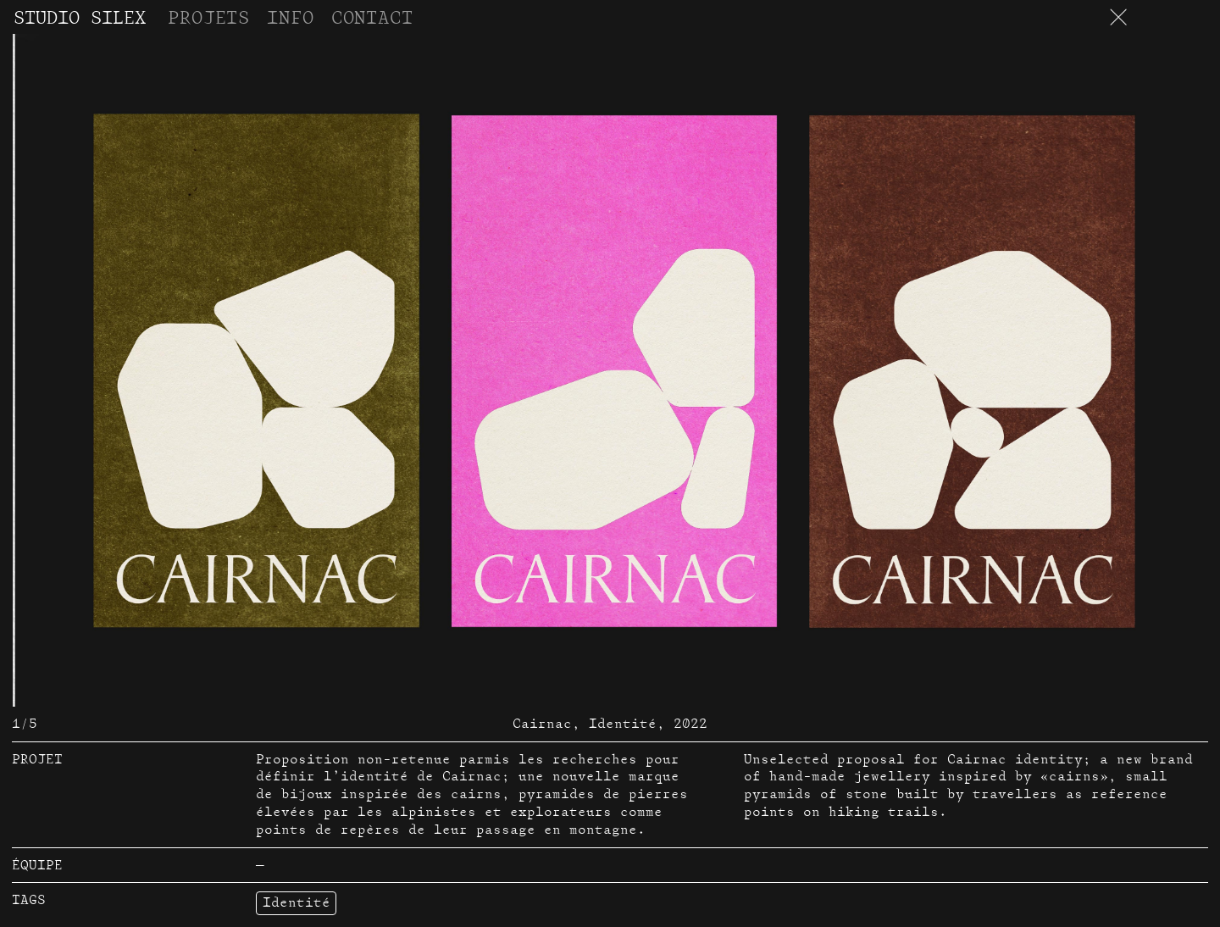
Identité (296, 902)
